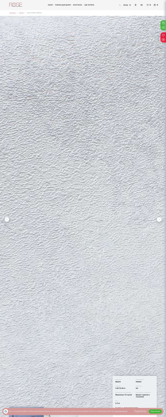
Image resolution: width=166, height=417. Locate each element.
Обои (50, 5)
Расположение (135, 5)
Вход (125, 5)
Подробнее (140, 411)
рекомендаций (121, 411)
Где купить (89, 5)
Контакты (77, 5)
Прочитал (155, 411)
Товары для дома (63, 5)
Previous (7, 219)
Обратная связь (141, 5)
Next (159, 219)
